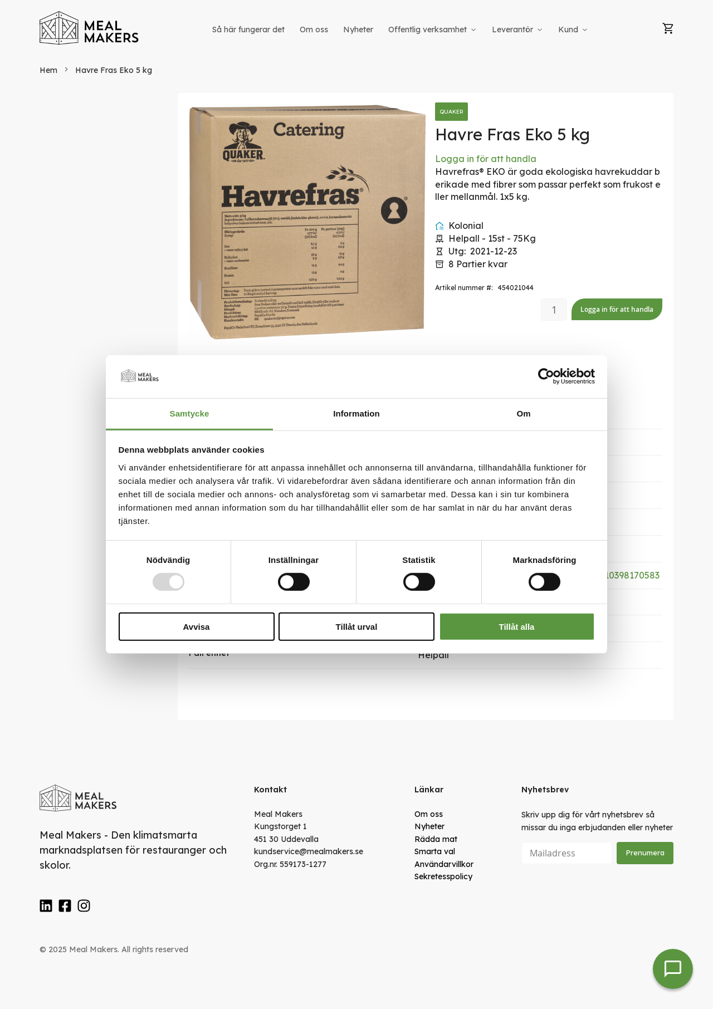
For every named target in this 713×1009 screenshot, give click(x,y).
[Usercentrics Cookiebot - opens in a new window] (546, 376)
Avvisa (196, 626)
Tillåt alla (517, 626)
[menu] (401, 30)
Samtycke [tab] (189, 413)
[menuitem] (248, 30)
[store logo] (90, 28)
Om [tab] (523, 413)
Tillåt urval (357, 626)
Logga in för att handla (485, 158)
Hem (48, 70)
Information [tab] (356, 413)
